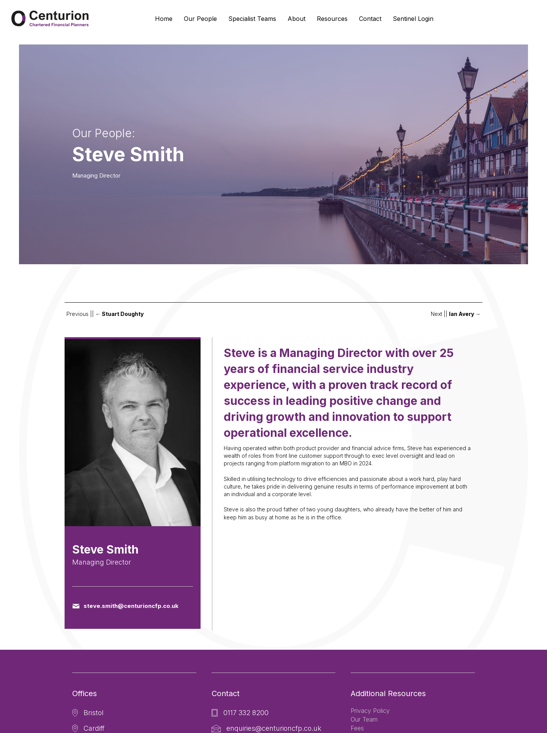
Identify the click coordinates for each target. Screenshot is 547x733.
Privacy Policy (370, 710)
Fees (357, 728)
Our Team (364, 719)
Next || (456, 314)
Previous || (105, 314)
